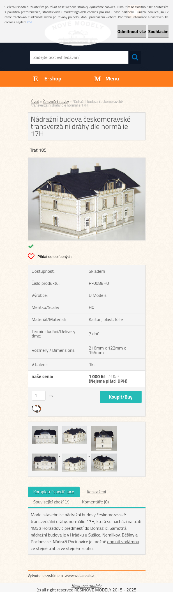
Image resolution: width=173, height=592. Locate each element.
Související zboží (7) (51, 501)
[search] (134, 57)
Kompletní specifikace (53, 491)
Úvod (35, 101)
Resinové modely (86, 585)
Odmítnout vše (131, 31)
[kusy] (39, 396)
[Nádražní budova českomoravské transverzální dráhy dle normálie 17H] (86, 160)
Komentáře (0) (95, 501)
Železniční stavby (56, 101)
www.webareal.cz (79, 575)
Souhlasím (158, 31)
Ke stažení (96, 491)
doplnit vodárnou (123, 541)
